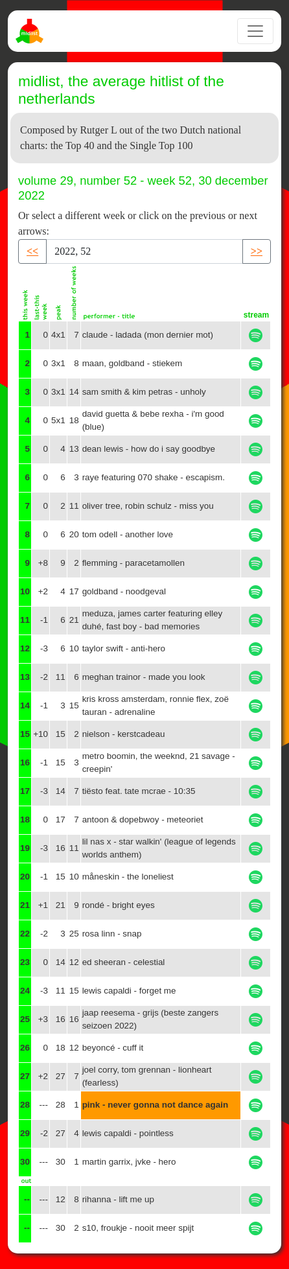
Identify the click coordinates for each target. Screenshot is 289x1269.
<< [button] (32, 251)
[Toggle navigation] (255, 31)
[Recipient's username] (144, 251)
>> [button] (256, 251)
